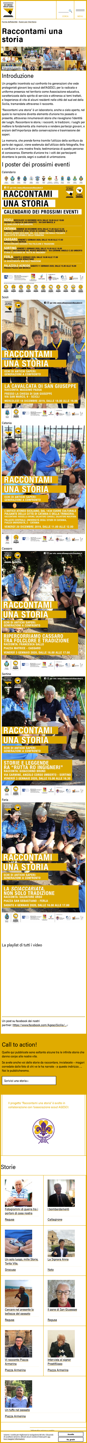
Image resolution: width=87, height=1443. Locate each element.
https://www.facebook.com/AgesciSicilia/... (41, 1025)
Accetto (71, 1434)
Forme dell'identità (9, 21)
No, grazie (71, 1439)
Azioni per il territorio (27, 21)
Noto (51, 1269)
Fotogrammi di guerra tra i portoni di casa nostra (21, 1211)
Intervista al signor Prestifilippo (59, 1361)
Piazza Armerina (15, 1370)
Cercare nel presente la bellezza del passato (19, 1311)
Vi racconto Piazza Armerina (16, 1361)
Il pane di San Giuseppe (62, 1309)
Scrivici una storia (16, 1080)
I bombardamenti (58, 1209)
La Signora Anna (58, 1259)
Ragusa (9, 1219)
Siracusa (10, 1269)
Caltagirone (55, 1219)
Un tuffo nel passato (17, 1409)
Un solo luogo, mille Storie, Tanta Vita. (21, 1261)
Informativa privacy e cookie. (43, 1430)
